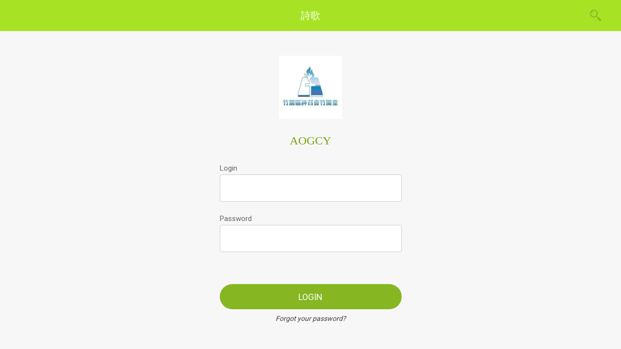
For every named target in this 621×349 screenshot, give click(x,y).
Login (228, 168)
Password (236, 218)
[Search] (595, 15)
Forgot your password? (311, 318)
